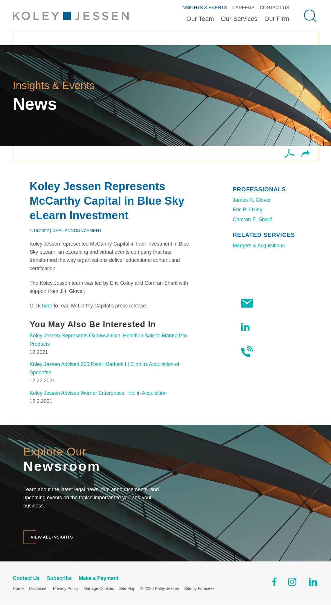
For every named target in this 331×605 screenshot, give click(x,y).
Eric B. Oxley (247, 210)
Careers (243, 7)
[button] (305, 154)
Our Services (239, 18)
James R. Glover (252, 200)
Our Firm (276, 18)
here (47, 306)
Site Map (127, 588)
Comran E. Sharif (252, 219)
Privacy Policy (65, 588)
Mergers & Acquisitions (259, 246)
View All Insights (52, 536)
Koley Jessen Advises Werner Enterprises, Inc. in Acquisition (98, 393)
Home (18, 588)
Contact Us (274, 7)
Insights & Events (204, 7)
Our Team (200, 18)
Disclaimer (38, 588)
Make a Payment (98, 578)
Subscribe (261, 303)
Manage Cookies (99, 588)
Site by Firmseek (199, 588)
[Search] (310, 16)
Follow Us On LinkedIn (263, 326)
